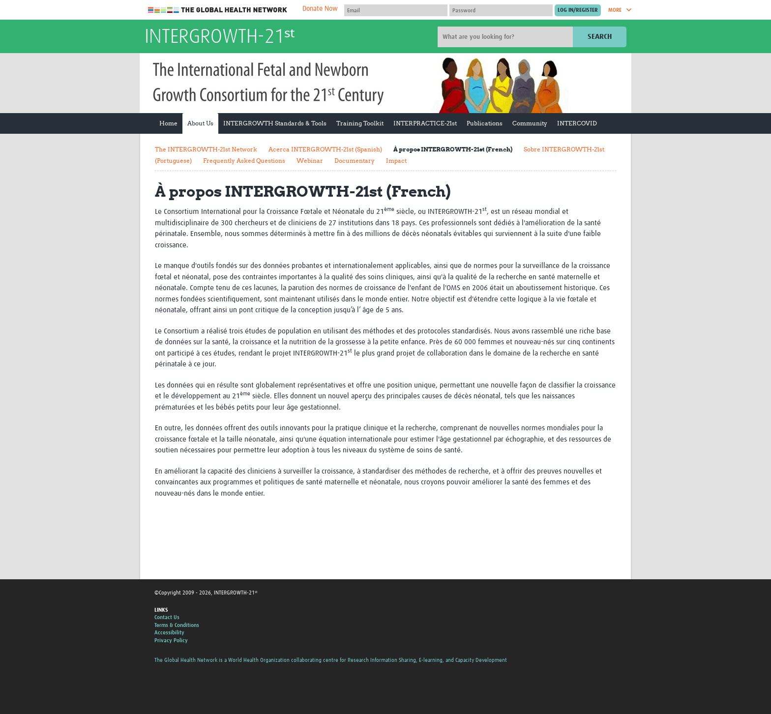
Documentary (354, 160)
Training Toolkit (360, 123)
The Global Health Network (218, 10)
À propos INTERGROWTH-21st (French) (452, 149)
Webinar (310, 160)
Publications (485, 123)
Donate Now (320, 8)
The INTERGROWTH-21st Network (206, 149)
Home (168, 123)
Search (600, 36)
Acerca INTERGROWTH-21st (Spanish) (325, 149)
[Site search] (506, 37)
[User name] (395, 10)
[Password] (501, 10)
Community (529, 123)
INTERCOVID (577, 123)
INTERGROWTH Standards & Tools (274, 123)
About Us (200, 123)
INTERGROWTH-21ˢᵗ (220, 37)
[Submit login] (578, 10)
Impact (396, 160)
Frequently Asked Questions (244, 160)
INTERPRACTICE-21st (425, 123)
